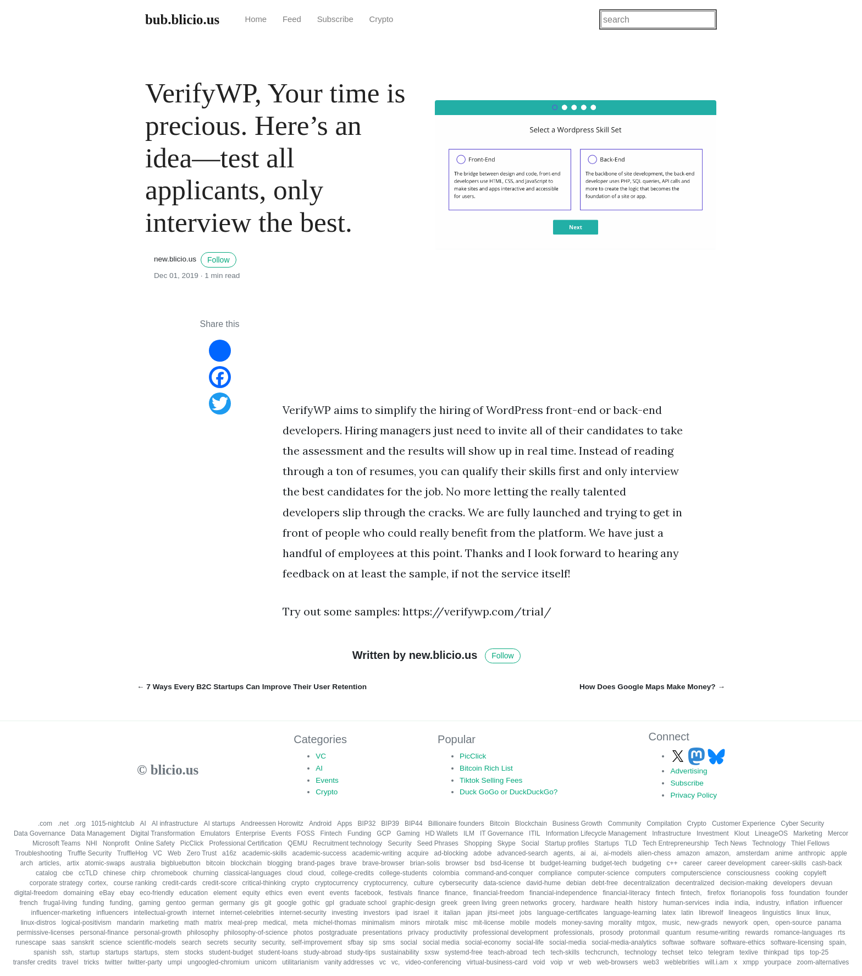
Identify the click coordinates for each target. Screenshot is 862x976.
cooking (786, 873)
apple (839, 853)
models (545, 922)
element (225, 893)
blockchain (246, 863)
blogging (279, 863)
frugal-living (60, 903)
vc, (395, 962)
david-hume (543, 883)
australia (142, 863)
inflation (797, 903)
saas (58, 942)
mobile (519, 922)
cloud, (317, 873)
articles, (49, 863)
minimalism (378, 922)
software (702, 942)
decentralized (694, 883)
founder (836, 893)
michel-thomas (334, 922)
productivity (451, 932)
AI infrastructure (175, 823)
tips (799, 952)
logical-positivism (87, 922)
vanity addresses (349, 962)
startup (89, 952)
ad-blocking (451, 853)
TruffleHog (132, 853)
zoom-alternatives (823, 962)
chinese (114, 873)
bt (532, 863)
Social (530, 843)
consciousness (748, 873)
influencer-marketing (61, 913)
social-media (567, 942)
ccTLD (88, 873)
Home (256, 19)
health (624, 903)
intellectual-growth (160, 913)
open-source (793, 922)
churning (205, 873)
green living (479, 903)
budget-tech (609, 863)
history (647, 903)
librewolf (711, 913)
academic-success (319, 853)
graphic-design (413, 903)
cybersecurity (458, 883)
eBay (107, 893)
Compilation (663, 823)
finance (428, 893)
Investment (713, 833)
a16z (229, 853)
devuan (821, 883)
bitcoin (215, 863)
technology (640, 952)
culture (423, 883)
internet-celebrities (247, 913)
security (245, 942)
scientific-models (152, 942)
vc (382, 962)
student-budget (231, 952)
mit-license (489, 922)
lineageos (742, 913)
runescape (30, 942)
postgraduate (338, 932)
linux (803, 913)
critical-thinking (264, 883)
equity (251, 893)
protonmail (644, 932)
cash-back (827, 863)
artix (73, 863)
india (722, 903)
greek (449, 903)
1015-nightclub (113, 823)
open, (761, 922)
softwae (673, 942)
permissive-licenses (46, 932)
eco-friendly (157, 893)
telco (696, 952)
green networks (524, 903)
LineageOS (771, 833)
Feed (292, 19)
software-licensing (797, 942)
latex (669, 913)
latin (687, 913)
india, (742, 903)
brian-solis (425, 863)
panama (829, 922)
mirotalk (437, 922)
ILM (468, 833)
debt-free (605, 883)
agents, (563, 853)
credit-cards (179, 883)
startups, (146, 952)
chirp (138, 873)
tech (539, 952)
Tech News (730, 843)
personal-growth (157, 932)
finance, (456, 893)
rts (841, 932)
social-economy (488, 942)
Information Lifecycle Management (596, 833)
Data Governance (39, 833)
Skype (507, 843)
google (287, 903)
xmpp (751, 962)
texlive (748, 952)
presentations (382, 932)
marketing (164, 922)
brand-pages (316, 863)
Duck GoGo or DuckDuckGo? (508, 792)
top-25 (819, 952)
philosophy (202, 932)
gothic (311, 903)
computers (650, 873)
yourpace (777, 962)
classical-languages (252, 873)
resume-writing (718, 932)
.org (80, 823)
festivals (400, 893)
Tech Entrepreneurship (676, 843)
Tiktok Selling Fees (491, 780)
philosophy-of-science (256, 932)
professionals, (574, 932)
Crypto (381, 19)
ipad (401, 913)
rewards (757, 932)
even (295, 893)
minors (410, 922)
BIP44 (414, 823)
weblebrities (682, 962)
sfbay (355, 942)
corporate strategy (56, 883)
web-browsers (617, 962)
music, (672, 922)
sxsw (431, 952)
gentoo (176, 903)
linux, (823, 913)
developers (789, 883)
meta (300, 922)
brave (348, 863)
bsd (479, 863)
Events (327, 780)
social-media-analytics (624, 942)
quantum (678, 932)
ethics (274, 893)
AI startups (219, 823)
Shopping (478, 843)
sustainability (400, 952)
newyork (735, 922)
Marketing (807, 833)
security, (274, 942)
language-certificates (567, 913)
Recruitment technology (347, 843)
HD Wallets (441, 833)
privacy (418, 932)
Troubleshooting (38, 853)
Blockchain (531, 823)
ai (583, 853)
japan (474, 913)
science (111, 942)
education (193, 893)
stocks (194, 952)
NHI (91, 843)
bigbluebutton (181, 863)
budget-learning (563, 863)
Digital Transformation (163, 833)
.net (63, 823)
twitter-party (145, 962)
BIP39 (390, 823)
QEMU (297, 843)
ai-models (618, 853)
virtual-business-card (497, 962)
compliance (555, 873)
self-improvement (316, 942)
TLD (631, 843)
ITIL (534, 833)
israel (421, 913)
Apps (344, 823)
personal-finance (104, 932)
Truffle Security (90, 853)
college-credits (352, 873)
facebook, (369, 893)
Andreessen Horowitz (272, 823)
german (202, 903)
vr (570, 962)
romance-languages (803, 932)
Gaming (407, 833)
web (585, 962)
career (692, 863)
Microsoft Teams (56, 843)
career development (737, 863)
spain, (838, 942)
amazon (688, 853)
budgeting (646, 863)
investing (345, 913)
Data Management (98, 833)
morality (620, 922)
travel (70, 962)
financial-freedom (498, 893)
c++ (672, 863)
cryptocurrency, (385, 883)
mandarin (130, 922)
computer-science (603, 873)
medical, (275, 922)
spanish (45, 952)
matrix (214, 922)
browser (457, 863)
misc (461, 922)
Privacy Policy (693, 795)
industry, (768, 903)
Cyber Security (802, 823)
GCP (384, 833)
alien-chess (654, 853)
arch (26, 863)
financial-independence (563, 893)
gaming (149, 903)
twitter (113, 962)
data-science (502, 883)
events (339, 893)
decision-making (743, 883)
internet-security (302, 913)
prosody (611, 932)
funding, (122, 903)
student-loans (278, 952)
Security (399, 843)
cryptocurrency (336, 883)
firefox (717, 893)
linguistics (776, 913)
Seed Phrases (437, 843)
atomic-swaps (105, 863)
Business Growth (577, 823)
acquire (417, 853)
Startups (606, 843)
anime (784, 853)
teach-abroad (507, 952)
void (539, 962)
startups (117, 952)
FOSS (306, 833)
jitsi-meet (501, 913)
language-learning (630, 913)
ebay (127, 893)
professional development (510, 932)
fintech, (691, 893)
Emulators (215, 833)
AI (319, 768)
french (28, 903)
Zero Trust (201, 853)
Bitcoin (500, 823)
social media (441, 942)
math (191, 922)
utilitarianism (300, 962)
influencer (828, 903)
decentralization (646, 883)
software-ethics (743, 942)
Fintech (331, 833)
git (268, 903)
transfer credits (35, 962)
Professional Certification (245, 843)
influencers (112, 913)
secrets (217, 942)
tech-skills (564, 952)
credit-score (219, 883)
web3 (651, 962)
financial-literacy (626, 893)
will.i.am (716, 962)
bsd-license (507, 863)
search (191, 942)
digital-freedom (36, 893)
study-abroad (322, 952)
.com (45, 823)
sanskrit (82, 942)
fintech (665, 893)
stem (172, 952)
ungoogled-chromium (218, 962)
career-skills (788, 863)
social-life (530, 942)
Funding (359, 833)
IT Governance (501, 833)
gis (255, 903)
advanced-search (522, 853)
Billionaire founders (456, 823)
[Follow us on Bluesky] (716, 756)
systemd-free (464, 952)
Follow (218, 259)
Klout (741, 833)
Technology (769, 843)
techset (672, 952)
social (408, 942)
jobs (526, 913)
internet (203, 913)
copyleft (815, 873)
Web (174, 853)
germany (232, 903)
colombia (446, 873)
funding (93, 903)
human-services (686, 903)
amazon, (718, 853)
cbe (68, 873)
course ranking (135, 883)
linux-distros (38, 922)
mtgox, (647, 922)
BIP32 (367, 823)
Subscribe (335, 19)
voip (556, 962)
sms (389, 942)
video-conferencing (433, 962)
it (436, 913)
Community (625, 823)
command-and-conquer (499, 873)
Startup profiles (567, 843)
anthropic (811, 853)
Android (320, 823)
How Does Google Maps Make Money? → (652, 687)
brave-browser (383, 863)
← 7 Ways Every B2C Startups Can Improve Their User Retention (252, 687)
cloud (295, 873)
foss (777, 893)
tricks (91, 962)
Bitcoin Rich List (486, 768)
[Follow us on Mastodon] (698, 756)
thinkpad (776, 952)
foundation (804, 893)
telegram (721, 952)
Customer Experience (743, 823)
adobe (482, 853)
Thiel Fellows (810, 843)
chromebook (169, 873)
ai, (594, 853)
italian (451, 913)
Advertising (688, 771)
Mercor (838, 833)
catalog (46, 873)
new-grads (702, 922)
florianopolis (748, 893)
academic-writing (376, 853)
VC (321, 756)
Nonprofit (116, 843)
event (316, 893)
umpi (175, 962)
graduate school (363, 903)
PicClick (473, 756)
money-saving (582, 922)
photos (303, 932)
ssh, (68, 952)
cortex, (98, 883)
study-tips (361, 952)
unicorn (266, 962)
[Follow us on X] (679, 756)
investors (376, 913)
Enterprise (251, 833)
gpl (329, 903)
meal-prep (243, 922)
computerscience (696, 873)
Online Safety (155, 843)
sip (373, 942)
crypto (300, 883)
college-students (403, 873)
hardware (595, 903)
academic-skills (264, 853)
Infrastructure (671, 833)
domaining (78, 893)
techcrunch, (602, 952)
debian (576, 883)
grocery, (564, 903)
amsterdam (752, 853)
